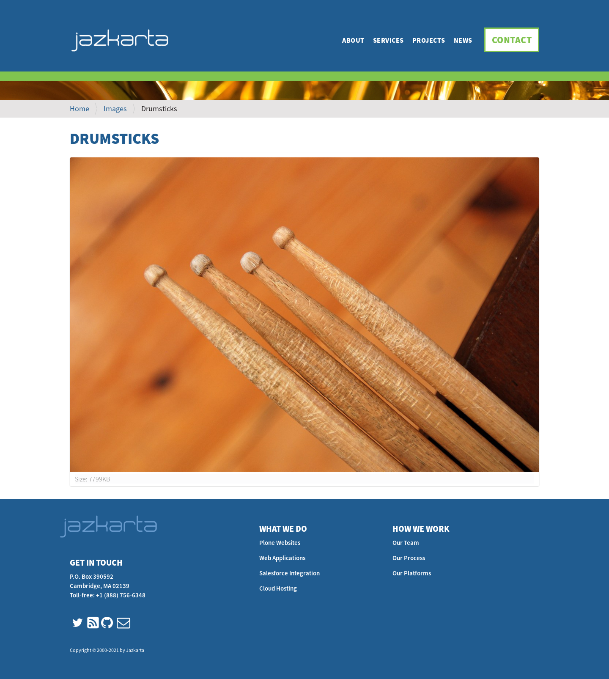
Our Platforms (411, 573)
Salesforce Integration (289, 573)
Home (79, 108)
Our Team (405, 543)
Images (115, 108)
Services (388, 40)
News (463, 40)
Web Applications (282, 558)
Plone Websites (279, 543)
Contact (512, 40)
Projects (428, 40)
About (353, 40)
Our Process (408, 558)
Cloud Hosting (278, 588)
